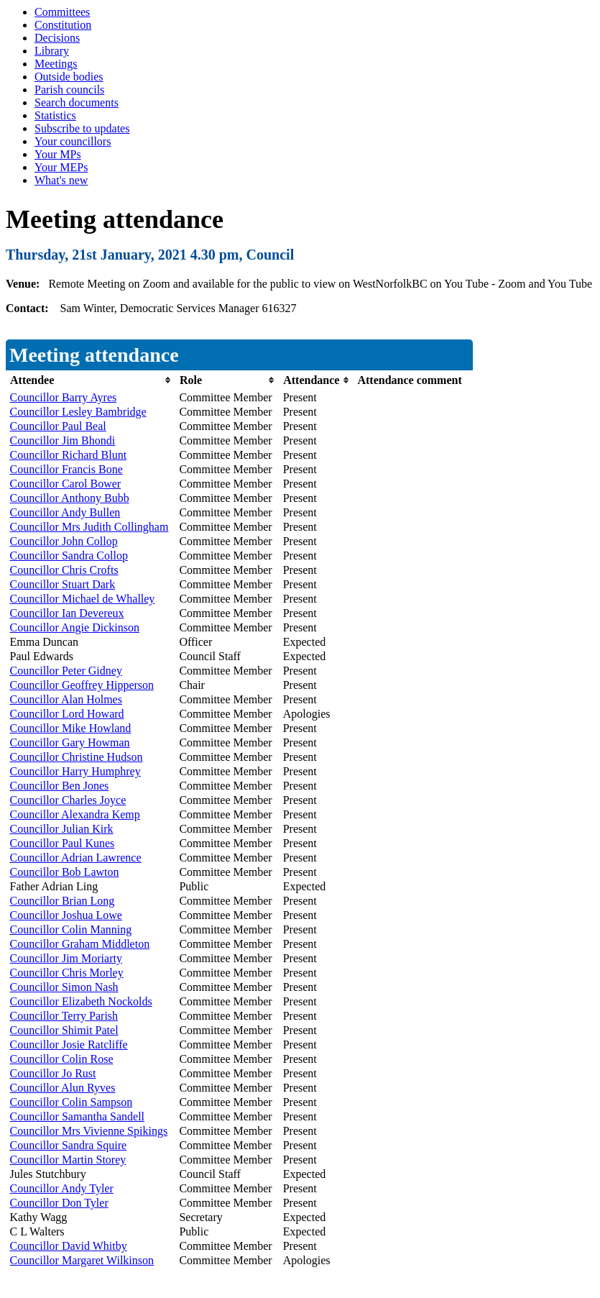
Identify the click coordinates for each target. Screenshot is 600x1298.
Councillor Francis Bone (66, 469)
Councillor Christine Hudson (76, 757)
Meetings (56, 64)
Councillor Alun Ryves (63, 1088)
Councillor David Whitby (68, 1246)
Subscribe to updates (81, 128)
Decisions (57, 38)
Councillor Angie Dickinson (74, 627)
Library (51, 51)
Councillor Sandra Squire (68, 1145)
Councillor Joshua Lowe (66, 915)
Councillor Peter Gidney (66, 670)
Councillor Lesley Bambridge (78, 412)
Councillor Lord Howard (67, 714)
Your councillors (72, 141)
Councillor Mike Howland (70, 728)
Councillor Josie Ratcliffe (69, 1044)
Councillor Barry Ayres (63, 397)
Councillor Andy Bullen (65, 512)
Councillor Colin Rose (62, 1059)
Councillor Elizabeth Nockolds (81, 1001)
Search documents (76, 102)
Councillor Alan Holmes (66, 699)
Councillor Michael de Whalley (82, 599)
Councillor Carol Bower (65, 483)
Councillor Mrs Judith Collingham (89, 527)
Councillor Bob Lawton (64, 872)
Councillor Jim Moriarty (66, 958)
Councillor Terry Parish (64, 1016)
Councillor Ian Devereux (67, 613)
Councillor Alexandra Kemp (75, 814)
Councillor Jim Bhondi (63, 440)
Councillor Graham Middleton (80, 944)
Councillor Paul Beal (58, 426)
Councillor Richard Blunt (68, 455)
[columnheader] (91, 380)
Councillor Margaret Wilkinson (82, 1260)
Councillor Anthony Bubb (69, 498)
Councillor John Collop (64, 541)
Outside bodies (68, 76)
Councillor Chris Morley (67, 972)
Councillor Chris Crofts (64, 570)
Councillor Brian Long (62, 901)
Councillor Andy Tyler (62, 1188)
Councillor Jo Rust (53, 1073)
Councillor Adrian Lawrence (76, 857)
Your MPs (57, 154)
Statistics (55, 115)
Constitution (62, 25)
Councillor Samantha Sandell (77, 1116)
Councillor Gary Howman (70, 742)
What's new (61, 180)
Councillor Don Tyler (59, 1203)
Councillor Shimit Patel (64, 1030)
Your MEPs (61, 167)
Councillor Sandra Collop (69, 555)
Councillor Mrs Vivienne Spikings (89, 1131)
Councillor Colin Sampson (71, 1102)
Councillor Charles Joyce (68, 800)
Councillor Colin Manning (71, 929)
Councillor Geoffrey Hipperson (82, 685)
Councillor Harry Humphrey (75, 771)
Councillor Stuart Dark (63, 584)
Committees (62, 12)
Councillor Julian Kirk (62, 829)
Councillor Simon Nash (64, 987)
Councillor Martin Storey (68, 1159)
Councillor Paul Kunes (62, 843)
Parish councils (69, 89)
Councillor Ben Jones (59, 786)
